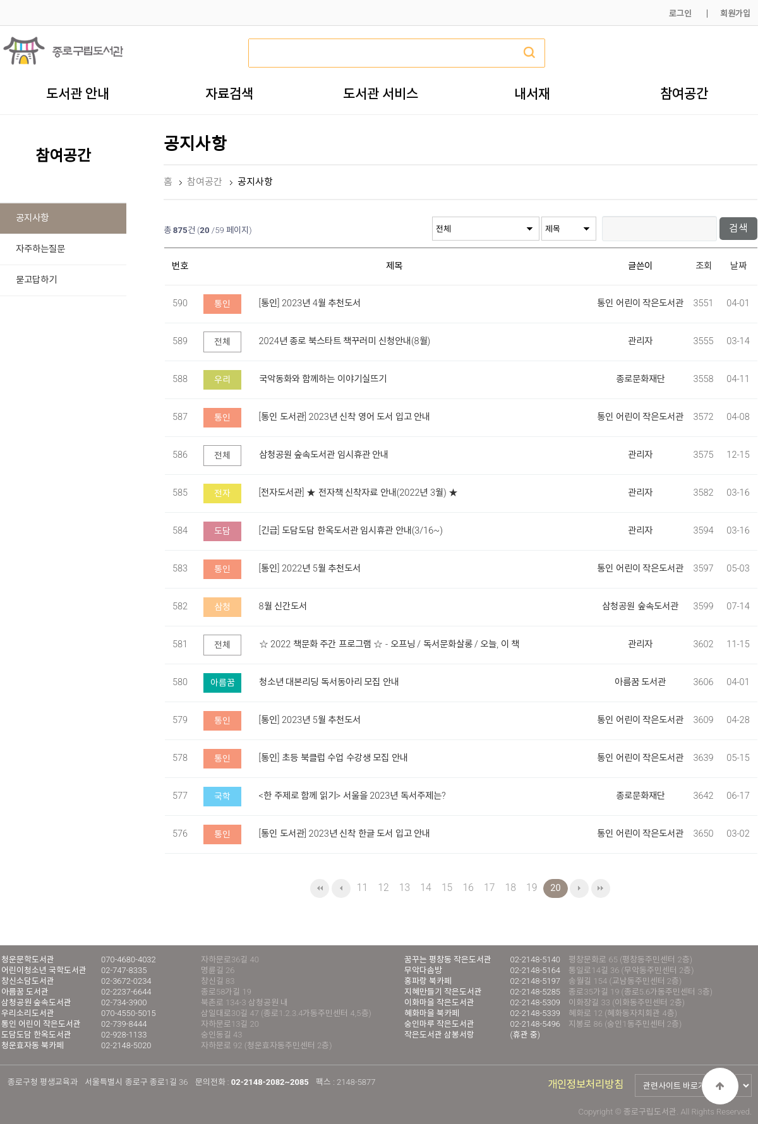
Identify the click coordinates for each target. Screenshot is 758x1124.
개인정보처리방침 (585, 1085)
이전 (341, 888)
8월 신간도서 (283, 606)
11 (362, 888)
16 (467, 888)
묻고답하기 (36, 280)
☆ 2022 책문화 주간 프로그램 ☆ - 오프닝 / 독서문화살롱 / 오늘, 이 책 (389, 644)
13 (404, 888)
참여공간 (684, 93)
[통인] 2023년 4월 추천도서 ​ (311, 303)
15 (447, 888)
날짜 (738, 266)
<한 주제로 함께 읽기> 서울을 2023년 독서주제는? (352, 796)
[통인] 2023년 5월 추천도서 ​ (311, 720)
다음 (579, 888)
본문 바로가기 (0, 0)
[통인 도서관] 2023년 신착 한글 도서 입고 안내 (345, 833)
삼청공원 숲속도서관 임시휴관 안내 (324, 455)
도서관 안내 (77, 93)
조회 (703, 266)
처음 (319, 888)
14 (425, 888)
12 (383, 888)
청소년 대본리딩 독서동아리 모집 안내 (329, 682)
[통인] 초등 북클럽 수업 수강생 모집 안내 (333, 758)
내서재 (532, 93)
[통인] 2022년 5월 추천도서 (310, 568)
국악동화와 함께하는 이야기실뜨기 (323, 379)
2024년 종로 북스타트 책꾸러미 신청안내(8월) (345, 341)
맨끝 (600, 888)
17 (489, 888)
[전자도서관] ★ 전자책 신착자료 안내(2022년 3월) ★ (359, 492)
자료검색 (229, 93)
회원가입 (735, 13)
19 (531, 888)
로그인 (680, 13)
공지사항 (32, 218)
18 (510, 888)
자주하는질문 (40, 249)
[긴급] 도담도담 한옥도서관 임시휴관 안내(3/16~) (351, 530)
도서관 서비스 (380, 93)
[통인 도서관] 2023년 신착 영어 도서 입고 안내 (345, 417)
